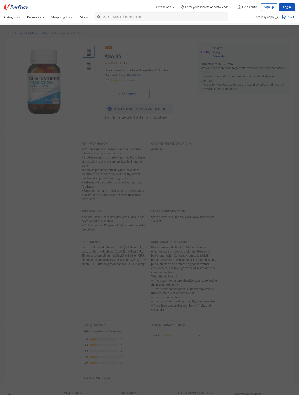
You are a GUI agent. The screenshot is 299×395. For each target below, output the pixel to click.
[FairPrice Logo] (16, 7)
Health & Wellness (28, 33)
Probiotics (78, 33)
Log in (287, 7)
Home (10, 33)
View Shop (220, 56)
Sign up (269, 7)
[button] (276, 17)
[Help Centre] (247, 7)
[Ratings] (120, 80)
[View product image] (88, 51)
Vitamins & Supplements (55, 33)
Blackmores (133, 75)
